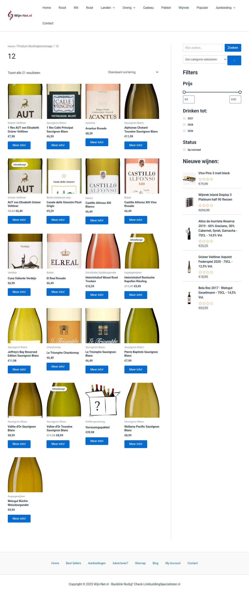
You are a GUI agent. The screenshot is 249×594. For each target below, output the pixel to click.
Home (48, 8)
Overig (122, 8)
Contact (232, 8)
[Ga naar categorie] (234, 46)
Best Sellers (80, 563)
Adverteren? (122, 563)
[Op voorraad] (184, 135)
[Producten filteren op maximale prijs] (235, 85)
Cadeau (140, 8)
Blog (151, 563)
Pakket (156, 8)
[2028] (184, 110)
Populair (189, 8)
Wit (74, 8)
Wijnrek (172, 8)
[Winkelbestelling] (133, 58)
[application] (108, 8)
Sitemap (139, 563)
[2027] (184, 104)
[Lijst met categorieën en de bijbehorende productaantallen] (205, 45)
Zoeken (233, 33)
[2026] (184, 116)
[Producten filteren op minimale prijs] (189, 85)
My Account (165, 563)
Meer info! (21, 133)
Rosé (86, 8)
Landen (103, 8)
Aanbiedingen (101, 563)
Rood (62, 8)
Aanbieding (211, 8)
